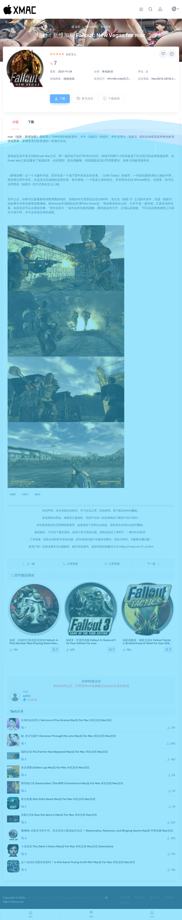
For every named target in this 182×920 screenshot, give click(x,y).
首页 (75, 26)
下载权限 (111, 98)
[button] (150, 9)
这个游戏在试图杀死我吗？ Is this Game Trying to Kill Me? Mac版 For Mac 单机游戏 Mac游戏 (78, 862)
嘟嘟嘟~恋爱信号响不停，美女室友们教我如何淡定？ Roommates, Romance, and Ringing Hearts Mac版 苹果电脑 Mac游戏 (97, 830)
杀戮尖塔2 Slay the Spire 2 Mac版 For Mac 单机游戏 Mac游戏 (59, 815)
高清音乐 (154, 897)
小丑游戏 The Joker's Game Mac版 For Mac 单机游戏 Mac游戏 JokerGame (67, 846)
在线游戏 (125, 897)
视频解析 (169, 897)
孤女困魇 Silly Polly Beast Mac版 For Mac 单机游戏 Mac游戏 (58, 799)
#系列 (25, 494)
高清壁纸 (140, 897)
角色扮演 (106, 26)
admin (27, 696)
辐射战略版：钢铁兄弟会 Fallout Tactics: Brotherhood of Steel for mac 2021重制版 (147, 643)
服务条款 (125, 902)
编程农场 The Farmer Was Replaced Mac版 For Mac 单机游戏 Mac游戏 (64, 751)
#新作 (37, 494)
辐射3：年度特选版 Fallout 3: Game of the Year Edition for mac (91, 642)
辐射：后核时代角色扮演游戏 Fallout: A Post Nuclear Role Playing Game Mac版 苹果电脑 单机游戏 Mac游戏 (34, 643)
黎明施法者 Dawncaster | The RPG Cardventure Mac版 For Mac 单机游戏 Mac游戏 (72, 783)
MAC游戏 (90, 26)
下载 (59, 98)
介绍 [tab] (15, 122)
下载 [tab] (31, 122)
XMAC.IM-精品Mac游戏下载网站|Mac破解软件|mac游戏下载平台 (65, 897)
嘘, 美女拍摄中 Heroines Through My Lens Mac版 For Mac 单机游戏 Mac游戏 (68, 736)
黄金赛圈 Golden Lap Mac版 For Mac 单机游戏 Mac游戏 (55, 767)
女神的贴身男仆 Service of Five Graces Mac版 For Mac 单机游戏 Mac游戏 (66, 720)
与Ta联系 (30, 699)
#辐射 (13, 494)
